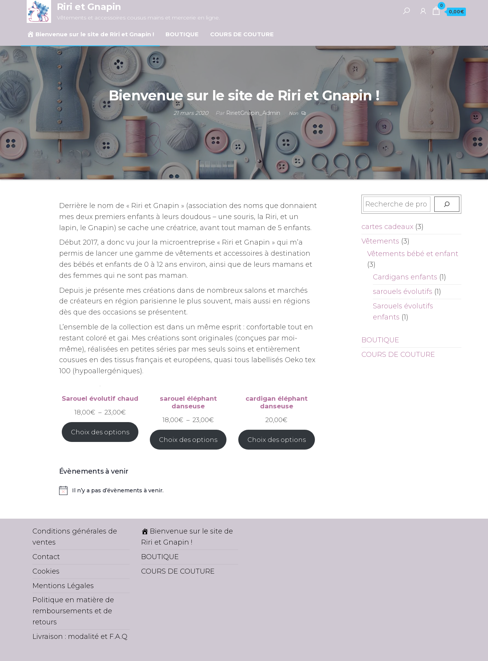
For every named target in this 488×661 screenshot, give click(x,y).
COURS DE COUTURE (242, 34)
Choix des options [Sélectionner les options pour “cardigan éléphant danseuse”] (276, 439)
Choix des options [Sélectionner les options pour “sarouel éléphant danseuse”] (188, 439)
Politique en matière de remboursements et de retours (73, 611)
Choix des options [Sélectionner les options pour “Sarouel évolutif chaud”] (100, 432)
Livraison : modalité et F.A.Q (79, 636)
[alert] (188, 490)
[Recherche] (446, 204)
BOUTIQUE (182, 34)
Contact (46, 557)
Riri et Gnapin (89, 6)
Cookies (45, 571)
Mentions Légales (63, 586)
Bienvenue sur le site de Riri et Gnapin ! (90, 34)
